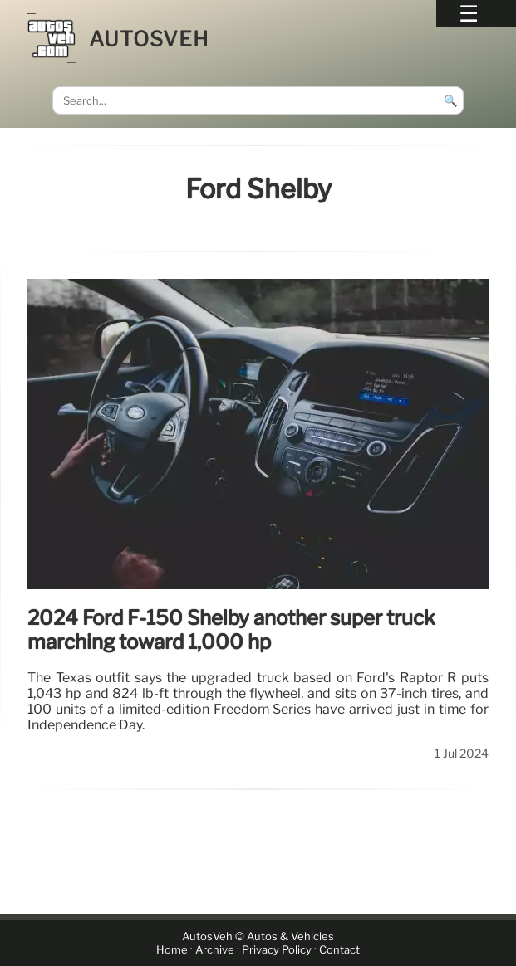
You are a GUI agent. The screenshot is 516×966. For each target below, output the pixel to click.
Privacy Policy (277, 950)
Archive (214, 950)
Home (172, 950)
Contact (339, 950)
